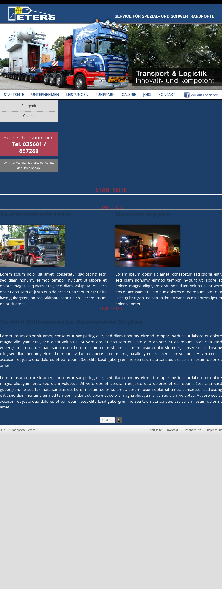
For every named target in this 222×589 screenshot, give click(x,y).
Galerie (129, 94)
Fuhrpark (105, 94)
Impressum (214, 430)
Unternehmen (45, 94)
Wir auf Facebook (204, 95)
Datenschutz (192, 430)
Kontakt (166, 94)
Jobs (147, 94)
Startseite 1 (111, 308)
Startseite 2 (111, 207)
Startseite (14, 94)
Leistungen (77, 94)
